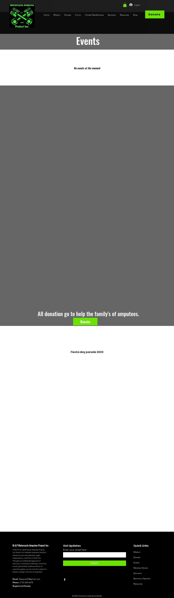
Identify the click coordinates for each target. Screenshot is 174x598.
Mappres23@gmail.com (29, 579)
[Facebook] (64, 579)
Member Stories (140, 568)
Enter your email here (74, 550)
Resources (137, 584)
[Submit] (94, 563)
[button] (125, 5)
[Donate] (154, 14)
